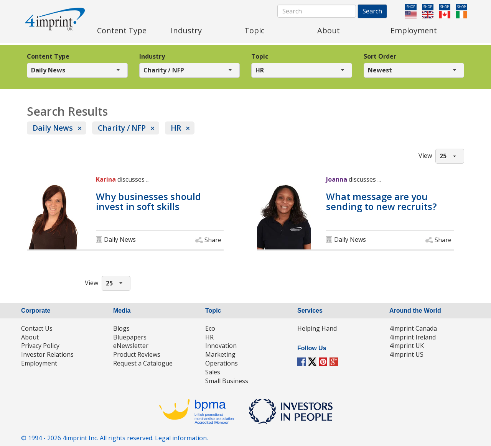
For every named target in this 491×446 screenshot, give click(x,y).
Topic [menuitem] (254, 30)
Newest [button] (380, 70)
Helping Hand (317, 328)
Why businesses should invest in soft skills (148, 202)
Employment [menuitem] (413, 30)
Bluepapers (130, 337)
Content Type (48, 56)
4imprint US (406, 354)
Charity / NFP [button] (163, 70)
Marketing (220, 354)
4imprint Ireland (412, 337)
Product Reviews (136, 354)
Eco (210, 328)
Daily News (53, 128)
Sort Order (380, 56)
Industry (152, 56)
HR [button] (259, 70)
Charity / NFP (122, 128)
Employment (39, 363)
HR (176, 128)
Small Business (226, 381)
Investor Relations (47, 354)
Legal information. (181, 438)
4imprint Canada (413, 328)
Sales (212, 372)
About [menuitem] (328, 30)
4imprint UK (406, 345)
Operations (221, 363)
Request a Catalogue (143, 363)
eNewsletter (130, 345)
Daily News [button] (48, 70)
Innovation (221, 345)
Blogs (121, 328)
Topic (259, 56)
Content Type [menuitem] (122, 30)
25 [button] (443, 156)
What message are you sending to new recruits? (381, 202)
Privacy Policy (40, 345)
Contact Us (37, 328)
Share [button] (212, 240)
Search (372, 11)
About (30, 337)
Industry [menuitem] (186, 30)
